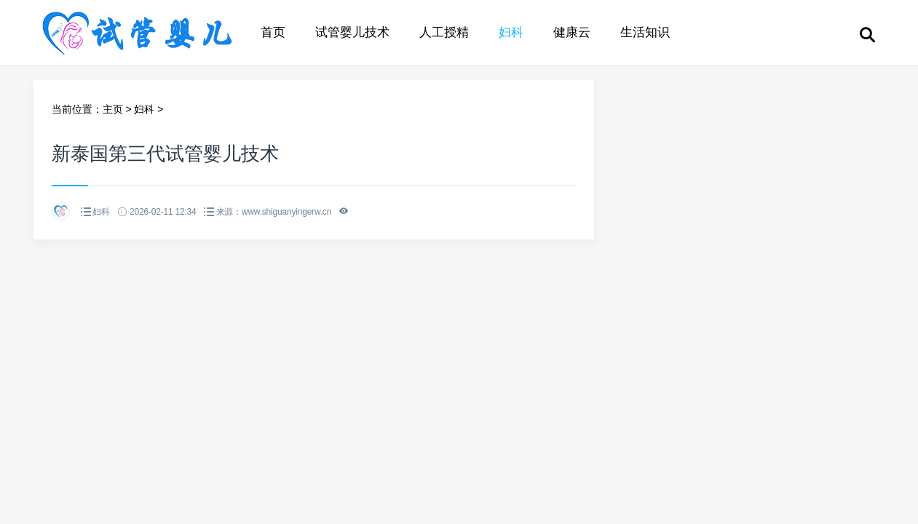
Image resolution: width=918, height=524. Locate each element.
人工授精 (444, 32)
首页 (273, 32)
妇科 (511, 32)
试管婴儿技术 (352, 32)
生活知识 (645, 32)
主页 (113, 109)
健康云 (571, 32)
